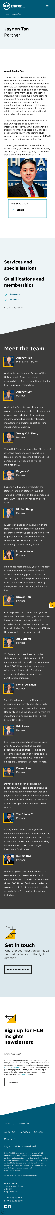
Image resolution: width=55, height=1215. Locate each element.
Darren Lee (23, 768)
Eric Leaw (22, 726)
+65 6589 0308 (19, 203)
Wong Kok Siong (27, 433)
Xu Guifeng (23, 638)
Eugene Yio (23, 471)
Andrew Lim (24, 391)
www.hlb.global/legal (13, 1170)
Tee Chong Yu (25, 814)
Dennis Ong (23, 856)
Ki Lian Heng (24, 509)
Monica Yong (24, 551)
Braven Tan (23, 596)
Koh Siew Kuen (26, 684)
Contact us (24, 1074)
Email (20, 209)
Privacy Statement (11, 1067)
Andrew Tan (24, 357)
